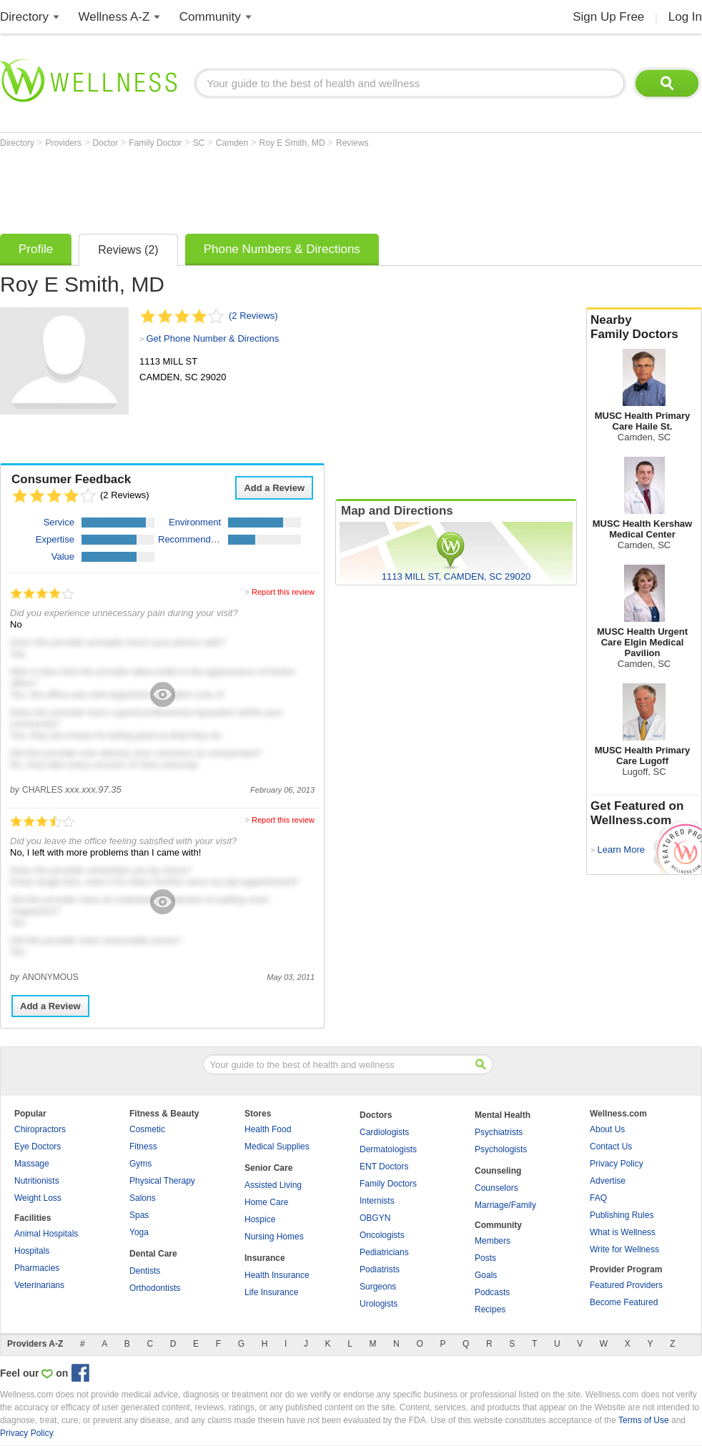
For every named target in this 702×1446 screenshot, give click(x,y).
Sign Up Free (608, 17)
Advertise (608, 1181)
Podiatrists (380, 1269)
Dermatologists (388, 1149)
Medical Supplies (277, 1147)
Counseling (498, 1171)
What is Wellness (623, 1232)
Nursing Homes (274, 1237)
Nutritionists (36, 1181)
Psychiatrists (499, 1132)
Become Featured (624, 1302)
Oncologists (382, 1235)
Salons (142, 1198)
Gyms (140, 1164)
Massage (31, 1164)
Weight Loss (37, 1198)
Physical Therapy (162, 1181)
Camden (233, 143)
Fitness (143, 1147)
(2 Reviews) (253, 315)
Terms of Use (643, 1420)
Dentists (144, 1271)
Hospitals (31, 1251)
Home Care (266, 1202)
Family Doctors (388, 1184)
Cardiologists (384, 1132)
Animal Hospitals (46, 1234)
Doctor (107, 143)
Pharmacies (36, 1268)
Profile (36, 249)
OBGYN (375, 1218)
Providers (64, 143)
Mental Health (502, 1115)
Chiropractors (40, 1129)
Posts (485, 1258)
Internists (377, 1201)
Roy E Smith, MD (293, 143)
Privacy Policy (616, 1164)
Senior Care (268, 1168)
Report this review (283, 592)
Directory (24, 17)
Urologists (378, 1304)
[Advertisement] (260, 187)
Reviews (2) (128, 250)
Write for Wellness (624, 1249)
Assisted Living (273, 1185)
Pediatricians (384, 1252)
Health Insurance (277, 1275)
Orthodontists (154, 1288)
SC (200, 143)
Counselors (496, 1188)
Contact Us (611, 1147)
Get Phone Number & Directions (212, 338)
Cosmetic (147, 1129)
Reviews (352, 143)
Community (210, 17)
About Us (607, 1129)
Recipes (490, 1309)
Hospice (259, 1219)
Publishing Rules (621, 1215)
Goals (486, 1275)
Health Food (267, 1129)
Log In (685, 17)
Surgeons (378, 1287)
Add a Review (274, 487)
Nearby (644, 327)
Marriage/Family (505, 1205)
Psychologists (501, 1149)
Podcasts (492, 1292)
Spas (139, 1215)
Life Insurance (271, 1292)
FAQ (598, 1198)
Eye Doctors (37, 1147)
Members (492, 1241)
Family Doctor (156, 143)
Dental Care (153, 1254)
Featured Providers (626, 1285)
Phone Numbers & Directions (282, 249)
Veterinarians (39, 1285)
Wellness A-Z (114, 17)
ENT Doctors (384, 1167)
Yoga (139, 1232)
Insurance (264, 1258)
